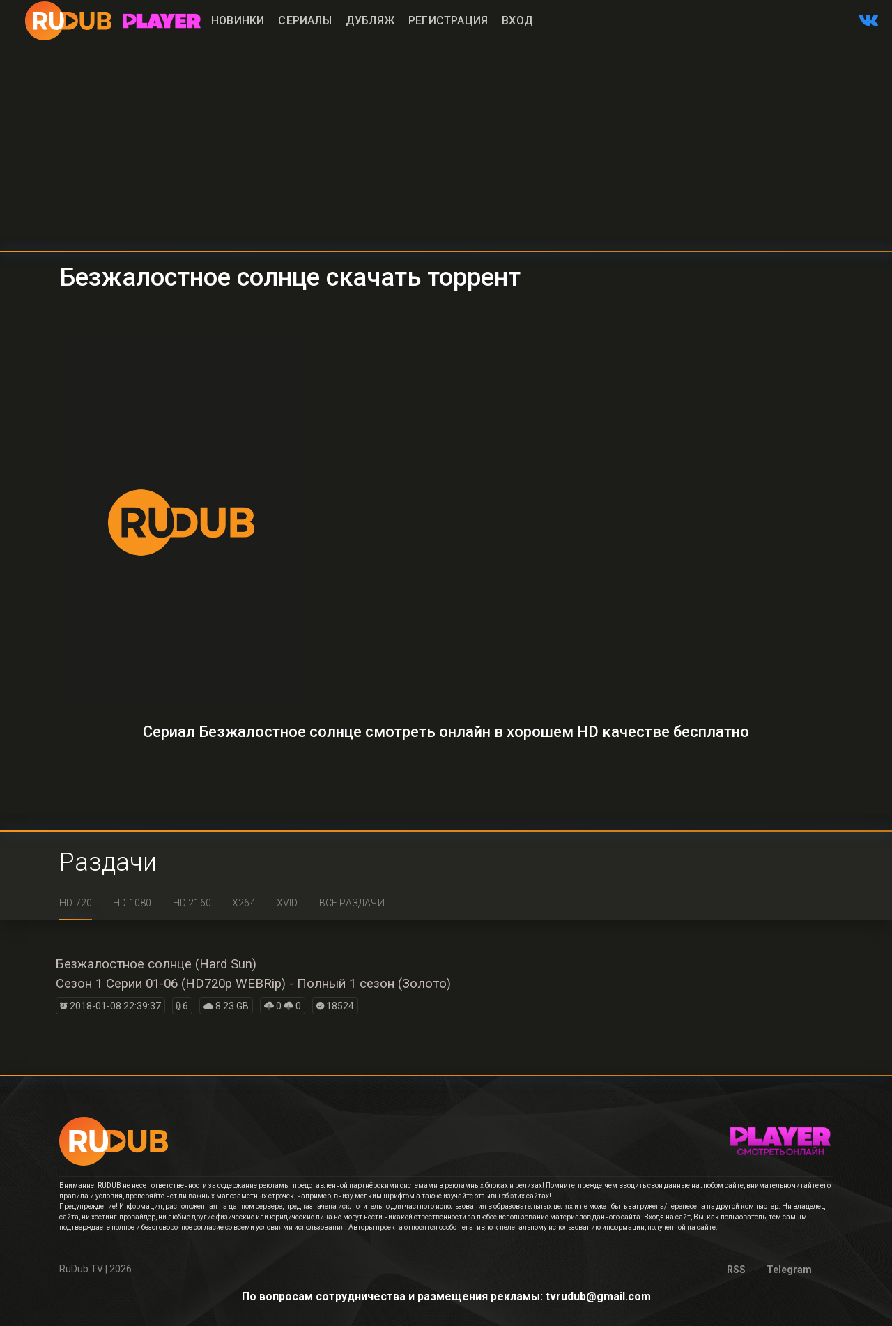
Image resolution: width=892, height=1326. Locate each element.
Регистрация (448, 20)
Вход (517, 20)
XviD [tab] (287, 902)
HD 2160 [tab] (192, 902)
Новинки (237, 20)
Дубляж (370, 20)
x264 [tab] (244, 902)
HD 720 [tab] (75, 902)
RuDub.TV (81, 1268)
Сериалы (304, 20)
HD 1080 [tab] (132, 902)
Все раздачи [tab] (352, 902)
